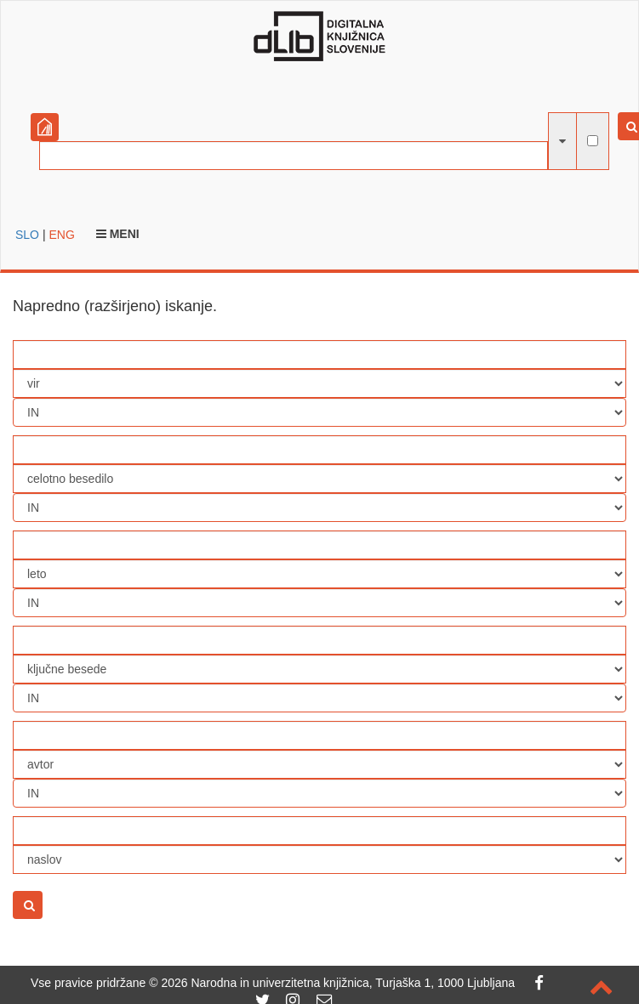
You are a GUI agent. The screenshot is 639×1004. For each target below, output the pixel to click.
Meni (118, 234)
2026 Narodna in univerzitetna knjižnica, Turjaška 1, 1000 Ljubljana (338, 983)
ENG (61, 234)
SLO (27, 234)
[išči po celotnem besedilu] (592, 140)
